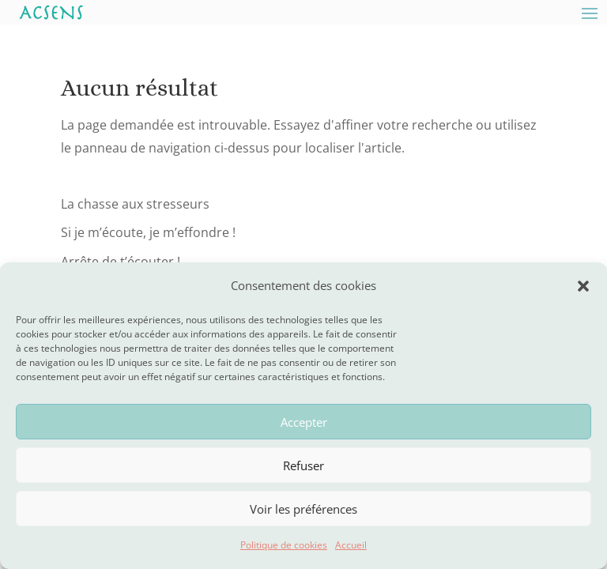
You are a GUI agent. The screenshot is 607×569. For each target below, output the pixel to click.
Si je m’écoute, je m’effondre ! (148, 232)
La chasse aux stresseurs (135, 204)
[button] (583, 286)
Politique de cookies (283, 545)
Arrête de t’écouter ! (120, 261)
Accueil (351, 545)
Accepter (304, 422)
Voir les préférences (303, 509)
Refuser (303, 465)
